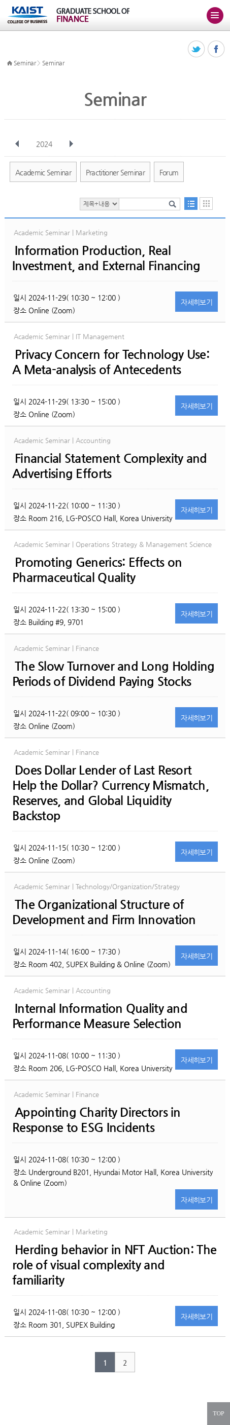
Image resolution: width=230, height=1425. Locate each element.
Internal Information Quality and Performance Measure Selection (99, 1016)
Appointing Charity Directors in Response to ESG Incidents (96, 1120)
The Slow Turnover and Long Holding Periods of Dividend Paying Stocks (113, 673)
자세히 (196, 302)
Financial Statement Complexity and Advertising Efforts (109, 466)
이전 (17, 144)
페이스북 (216, 49)
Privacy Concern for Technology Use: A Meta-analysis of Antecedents (110, 362)
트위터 (197, 49)
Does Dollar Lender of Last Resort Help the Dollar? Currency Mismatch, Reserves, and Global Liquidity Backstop (110, 793)
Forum (169, 172)
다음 (71, 144)
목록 (191, 203)
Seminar (25, 62)
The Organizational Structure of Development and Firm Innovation (104, 912)
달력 (206, 203)
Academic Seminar (43, 172)
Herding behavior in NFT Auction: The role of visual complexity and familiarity (114, 1265)
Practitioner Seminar (115, 172)
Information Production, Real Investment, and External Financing (106, 258)
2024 (45, 144)
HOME (9, 63)
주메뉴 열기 (215, 15)
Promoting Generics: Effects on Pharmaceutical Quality (97, 569)
